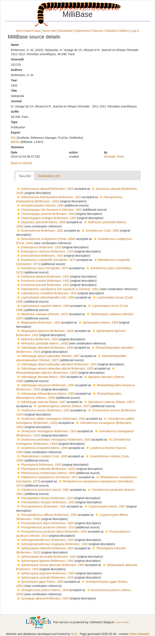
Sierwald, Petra (114, 156)
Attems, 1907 (104, 506)
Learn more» (122, 622)
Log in (135, 30)
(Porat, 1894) (45, 239)
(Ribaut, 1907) (108, 402)
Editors (124, 30)
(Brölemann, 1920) (45, 331)
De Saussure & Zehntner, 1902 (49, 209)
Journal (16, 101)
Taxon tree (49, 30)
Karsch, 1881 (42, 489)
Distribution (65, 30)
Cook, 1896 (100, 230)
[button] (18, 188)
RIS (13, 137)
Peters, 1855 (39, 581)
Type (14, 122)
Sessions (17, 147)
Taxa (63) (25, 176)
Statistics (111, 30)
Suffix (15, 111)
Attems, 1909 (41, 222)
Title (14, 90)
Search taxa (32, 30)
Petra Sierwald (139, 634)
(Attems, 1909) (42, 343)
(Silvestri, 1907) (42, 314)
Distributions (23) (49, 176)
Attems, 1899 (42, 448)
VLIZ (74, 634)
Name (15, 44)
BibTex (15, 142)
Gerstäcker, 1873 (46, 259)
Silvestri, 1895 (40, 205)
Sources (97, 30)
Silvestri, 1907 (48, 356)
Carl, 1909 (45, 297)
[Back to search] (21, 163)
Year (14, 80)
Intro (19, 30)
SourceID (17, 59)
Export (15, 132)
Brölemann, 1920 (45, 188)
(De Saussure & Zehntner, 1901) (57, 289)
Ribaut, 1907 (41, 402)
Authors (16, 69)
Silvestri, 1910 (45, 527)
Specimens (82, 30)
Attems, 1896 (41, 377)
